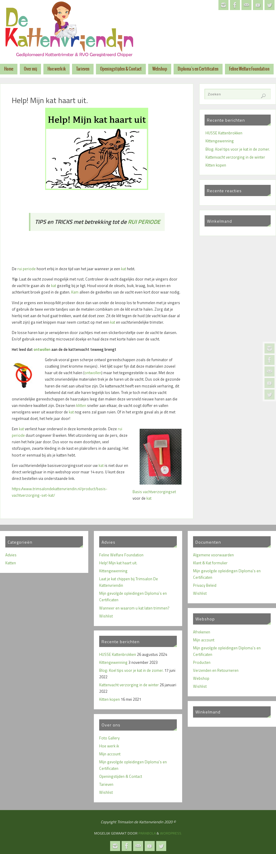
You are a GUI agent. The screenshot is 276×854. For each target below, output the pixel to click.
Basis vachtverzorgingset (154, 492)
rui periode (26, 269)
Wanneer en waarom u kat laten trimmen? (134, 608)
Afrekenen (201, 632)
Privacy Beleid (204, 585)
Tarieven (106, 784)
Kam (75, 292)
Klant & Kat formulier (210, 563)
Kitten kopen (215, 165)
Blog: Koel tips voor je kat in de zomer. (237, 149)
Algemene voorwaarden (213, 555)
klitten (81, 405)
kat (123, 269)
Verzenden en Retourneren (216, 670)
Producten (201, 662)
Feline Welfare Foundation (121, 555)
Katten (10, 563)
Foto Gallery (109, 738)
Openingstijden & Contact (120, 776)
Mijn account (109, 754)
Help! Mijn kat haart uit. (118, 563)
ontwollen (42, 349)
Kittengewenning (219, 141)
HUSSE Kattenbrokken (223, 133)
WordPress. (171, 833)
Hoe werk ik (109, 746)
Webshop (201, 678)
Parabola (147, 833)
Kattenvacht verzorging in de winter (235, 157)
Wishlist (106, 616)
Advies (11, 555)
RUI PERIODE (144, 221)
